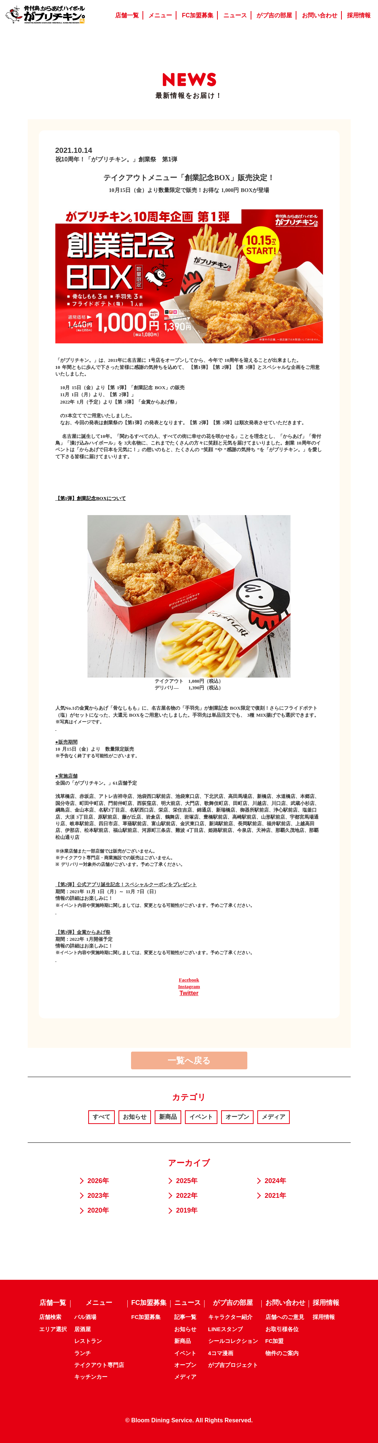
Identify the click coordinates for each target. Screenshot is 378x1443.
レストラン (88, 1341)
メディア (273, 1117)
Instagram (189, 986)
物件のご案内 (282, 1353)
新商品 (168, 1117)
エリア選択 (53, 1329)
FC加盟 (274, 1341)
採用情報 (324, 1317)
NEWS (189, 79)
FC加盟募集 (146, 1317)
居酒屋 (82, 1329)
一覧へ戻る (189, 1060)
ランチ (82, 1353)
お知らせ (135, 1117)
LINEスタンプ (225, 1329)
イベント (201, 1117)
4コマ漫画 (220, 1353)
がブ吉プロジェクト (233, 1365)
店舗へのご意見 (284, 1317)
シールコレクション (233, 1341)
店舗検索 (50, 1317)
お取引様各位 (282, 1329)
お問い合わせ (285, 1302)
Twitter (188, 993)
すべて (101, 1117)
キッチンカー (90, 1377)
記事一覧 (185, 1317)
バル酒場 (85, 1317)
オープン (237, 1117)
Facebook (189, 980)
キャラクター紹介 (230, 1317)
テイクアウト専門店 (99, 1365)
